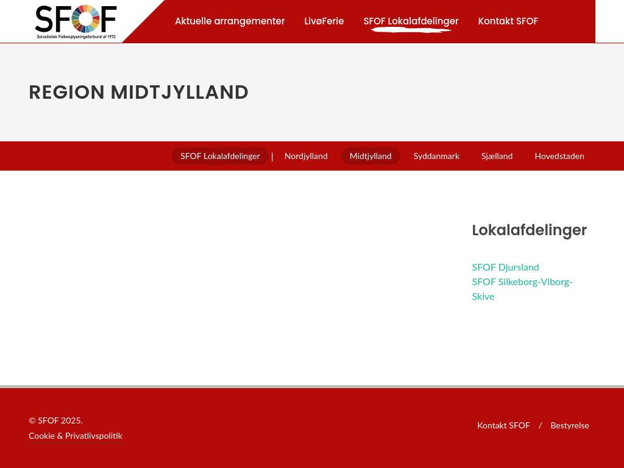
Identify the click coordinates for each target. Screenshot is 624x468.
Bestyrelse (569, 425)
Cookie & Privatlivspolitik (75, 435)
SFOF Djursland (505, 266)
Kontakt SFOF (503, 425)
